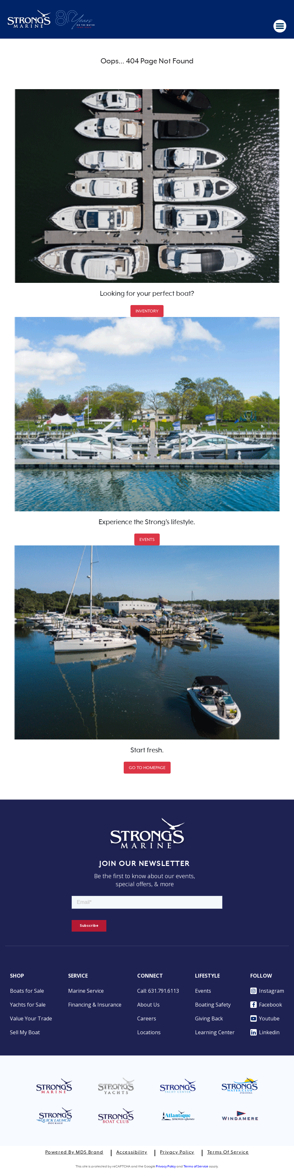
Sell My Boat (25, 1032)
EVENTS (147, 539)
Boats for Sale (27, 990)
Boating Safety (213, 1004)
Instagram (267, 990)
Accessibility (131, 1152)
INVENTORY (147, 311)
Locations (149, 1032)
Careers (146, 1018)
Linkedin (265, 1032)
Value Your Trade (31, 1018)
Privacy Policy (177, 1152)
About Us (148, 1004)
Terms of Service (228, 1152)
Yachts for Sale (28, 1004)
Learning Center (215, 1032)
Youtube (265, 1018)
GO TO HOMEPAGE (147, 767)
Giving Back (209, 1018)
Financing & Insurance (94, 1004)
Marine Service (86, 990)
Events (203, 990)
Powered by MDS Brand (74, 1152)
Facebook (266, 1004)
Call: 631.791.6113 (158, 990)
